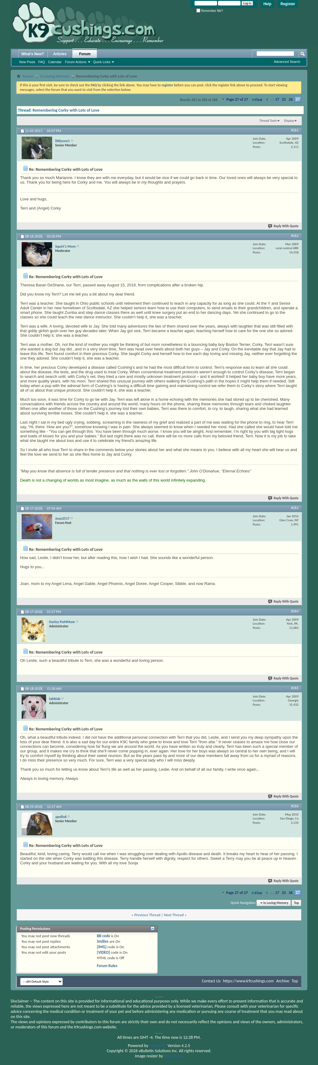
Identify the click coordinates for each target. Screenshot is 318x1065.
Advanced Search (287, 61)
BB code (103, 936)
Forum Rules (107, 965)
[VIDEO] (103, 952)
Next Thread (174, 915)
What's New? (32, 54)
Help (267, 4)
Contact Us (211, 981)
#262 (294, 236)
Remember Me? (209, 11)
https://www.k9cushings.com (248, 981)
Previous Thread (147, 915)
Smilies (103, 941)
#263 (294, 508)
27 (298, 99)
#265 (294, 688)
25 (284, 99)
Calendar (55, 62)
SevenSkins (173, 1056)
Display (289, 121)
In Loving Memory (54, 76)
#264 (294, 611)
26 (291, 99)
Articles (59, 54)
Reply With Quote (283, 226)
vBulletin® (158, 1045)
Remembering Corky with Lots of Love (66, 110)
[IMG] (102, 947)
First (257, 99)
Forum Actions (75, 62)
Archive (282, 981)
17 (277, 99)
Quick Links (102, 62)
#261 (294, 130)
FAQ (41, 62)
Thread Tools (268, 121)
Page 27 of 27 (237, 99)
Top (296, 903)
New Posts (27, 62)
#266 (294, 806)
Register (287, 4)
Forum (85, 54)
